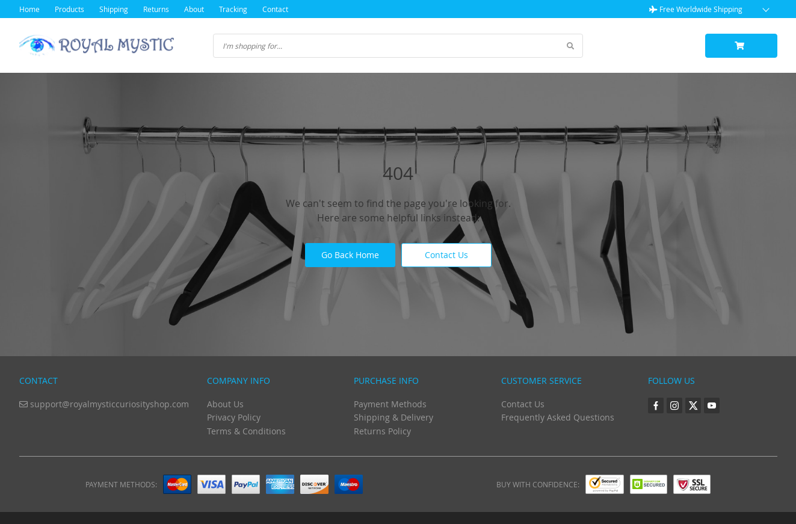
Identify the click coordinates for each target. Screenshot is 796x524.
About (194, 9)
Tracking (233, 9)
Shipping (113, 9)
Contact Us (446, 254)
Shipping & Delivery (393, 417)
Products (69, 9)
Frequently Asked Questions (557, 417)
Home (29, 9)
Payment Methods (390, 404)
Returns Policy (382, 431)
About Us (225, 404)
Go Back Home (350, 254)
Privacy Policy (234, 417)
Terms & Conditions (246, 431)
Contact (275, 9)
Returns (156, 9)
